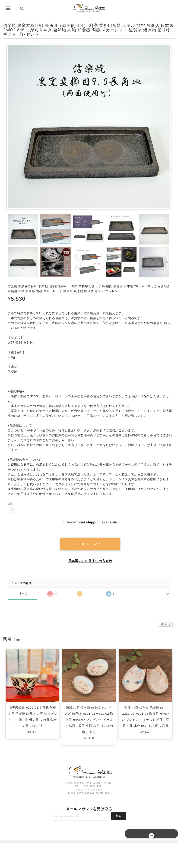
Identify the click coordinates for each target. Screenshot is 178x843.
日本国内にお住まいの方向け (90, 555)
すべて (23, 588)
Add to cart (90, 538)
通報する (166, 619)
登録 (119, 810)
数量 (10, 503)
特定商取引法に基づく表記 (154, 839)
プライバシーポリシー (124, 839)
